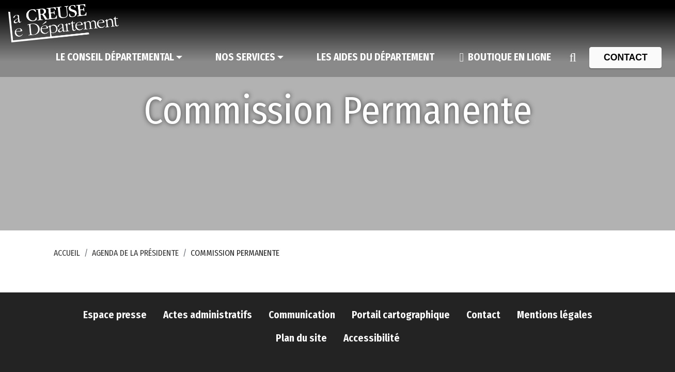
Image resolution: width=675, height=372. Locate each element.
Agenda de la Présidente (135, 253)
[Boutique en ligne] (505, 57)
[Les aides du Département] (375, 57)
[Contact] (625, 57)
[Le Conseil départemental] (119, 57)
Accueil (67, 253)
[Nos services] (249, 57)
